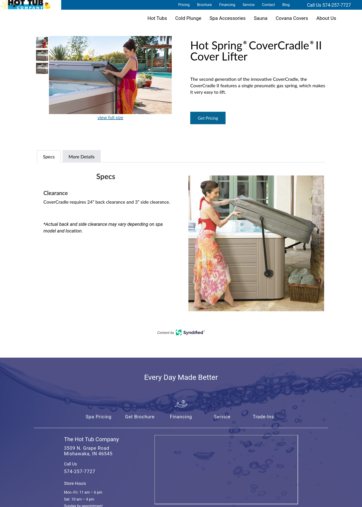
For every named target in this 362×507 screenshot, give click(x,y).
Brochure (204, 5)
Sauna (261, 18)
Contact (268, 5)
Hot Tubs (157, 18)
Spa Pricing (99, 416)
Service (249, 5)
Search (299, 5)
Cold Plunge (188, 18)
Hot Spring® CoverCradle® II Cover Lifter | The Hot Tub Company (25, 4)
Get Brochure (140, 416)
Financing (227, 5)
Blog (286, 5)
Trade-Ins (263, 416)
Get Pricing (208, 118)
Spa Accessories (228, 18)
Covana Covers (292, 18)
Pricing (184, 5)
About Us (326, 18)
